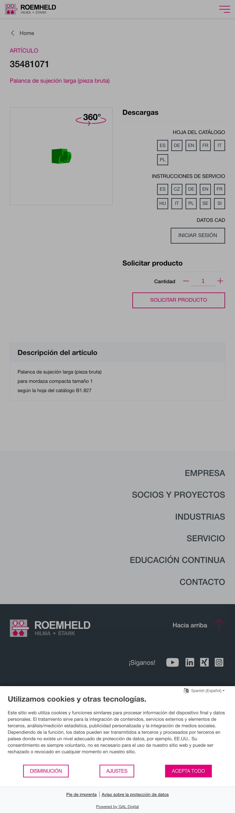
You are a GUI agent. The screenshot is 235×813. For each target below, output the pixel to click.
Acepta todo (188, 771)
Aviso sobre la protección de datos (135, 794)
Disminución (46, 771)
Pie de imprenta (81, 794)
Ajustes (116, 771)
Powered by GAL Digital (117, 806)
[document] (117, 729)
